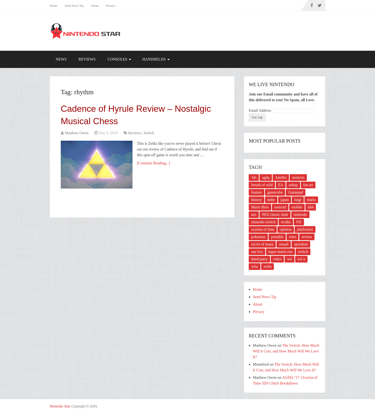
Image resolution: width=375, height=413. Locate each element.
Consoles (117, 59)
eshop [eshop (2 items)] (293, 185)
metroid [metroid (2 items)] (280, 207)
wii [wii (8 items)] (289, 259)
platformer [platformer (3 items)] (305, 229)
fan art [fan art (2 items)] (308, 185)
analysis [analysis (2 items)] (298, 177)
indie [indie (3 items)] (271, 200)
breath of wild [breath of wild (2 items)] (262, 185)
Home (53, 5)
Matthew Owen (76, 134)
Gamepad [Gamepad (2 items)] (295, 192)
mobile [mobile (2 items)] (297, 207)
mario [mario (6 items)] (311, 200)
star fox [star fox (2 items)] (257, 252)
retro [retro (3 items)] (292, 237)
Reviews (86, 59)
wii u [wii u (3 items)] (301, 259)
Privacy (110, 5)
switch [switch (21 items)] (303, 252)
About (95, 5)
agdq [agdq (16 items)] (265, 177)
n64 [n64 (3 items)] (311, 207)
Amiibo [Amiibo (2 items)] (281, 177)
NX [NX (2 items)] (299, 222)
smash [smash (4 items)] (283, 244)
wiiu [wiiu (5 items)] (254, 266)
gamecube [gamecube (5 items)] (275, 192)
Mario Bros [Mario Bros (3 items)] (260, 207)
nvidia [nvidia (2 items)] (286, 222)
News (61, 59)
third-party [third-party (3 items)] (259, 259)
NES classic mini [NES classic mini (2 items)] (275, 214)
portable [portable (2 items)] (277, 237)
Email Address (260, 110)
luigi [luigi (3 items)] (297, 200)
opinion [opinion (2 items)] (286, 229)
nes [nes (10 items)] (253, 214)
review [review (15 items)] (307, 237)
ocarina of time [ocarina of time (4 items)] (262, 229)
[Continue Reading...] (154, 164)
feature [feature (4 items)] (256, 192)
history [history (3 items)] (256, 200)
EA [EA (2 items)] (280, 185)
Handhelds (154, 59)
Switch (148, 134)
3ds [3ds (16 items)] (253, 177)
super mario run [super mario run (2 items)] (280, 252)
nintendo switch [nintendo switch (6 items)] (263, 222)
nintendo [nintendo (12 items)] (300, 214)
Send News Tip (74, 5)
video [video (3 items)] (277, 259)
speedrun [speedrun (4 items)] (301, 244)
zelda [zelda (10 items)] (268, 266)
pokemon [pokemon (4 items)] (258, 237)
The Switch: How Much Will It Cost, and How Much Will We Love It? (286, 351)
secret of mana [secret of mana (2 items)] (262, 244)
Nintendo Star (60, 406)
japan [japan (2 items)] (285, 200)
